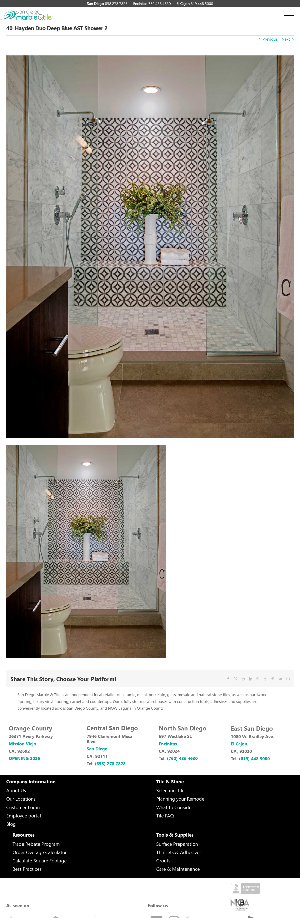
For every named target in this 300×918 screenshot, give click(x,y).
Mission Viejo (22, 743)
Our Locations (21, 798)
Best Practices (27, 869)
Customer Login (23, 807)
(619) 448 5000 (254, 758)
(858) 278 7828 (110, 763)
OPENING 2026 (24, 758)
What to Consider (174, 807)
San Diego (97, 748)
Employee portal (23, 815)
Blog (11, 824)
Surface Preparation (177, 844)
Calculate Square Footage (39, 860)
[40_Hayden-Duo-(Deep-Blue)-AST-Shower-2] (150, 246)
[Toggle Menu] (289, 15)
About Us (16, 790)
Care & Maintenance (178, 869)
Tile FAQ (165, 815)
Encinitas (168, 743)
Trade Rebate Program (36, 844)
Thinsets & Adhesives (178, 852)
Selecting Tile (170, 790)
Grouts (163, 860)
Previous (270, 39)
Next (286, 39)
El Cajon (239, 743)
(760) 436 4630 (182, 758)
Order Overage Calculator (39, 852)
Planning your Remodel (181, 798)
